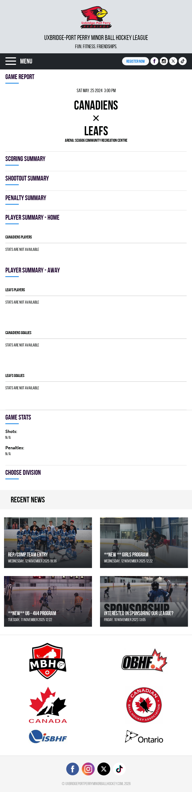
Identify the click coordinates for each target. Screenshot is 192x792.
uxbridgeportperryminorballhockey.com (94, 783)
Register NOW (135, 61)
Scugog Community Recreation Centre (101, 140)
